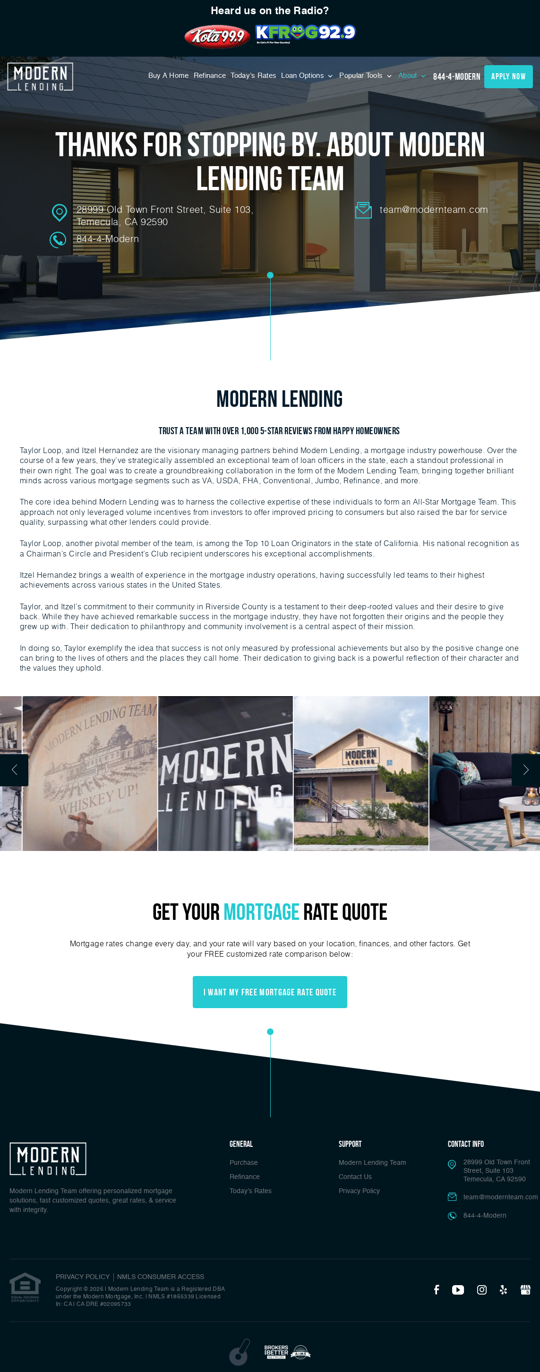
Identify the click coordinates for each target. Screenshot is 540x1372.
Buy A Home (168, 75)
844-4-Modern (456, 76)
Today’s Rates (253, 75)
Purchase (244, 1163)
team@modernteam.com (434, 209)
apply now (508, 76)
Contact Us (355, 1177)
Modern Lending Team (372, 1163)
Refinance (210, 75)
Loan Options (303, 75)
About (408, 75)
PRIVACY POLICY (83, 1277)
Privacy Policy (359, 1191)
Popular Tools (362, 75)
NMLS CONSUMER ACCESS (160, 1277)
